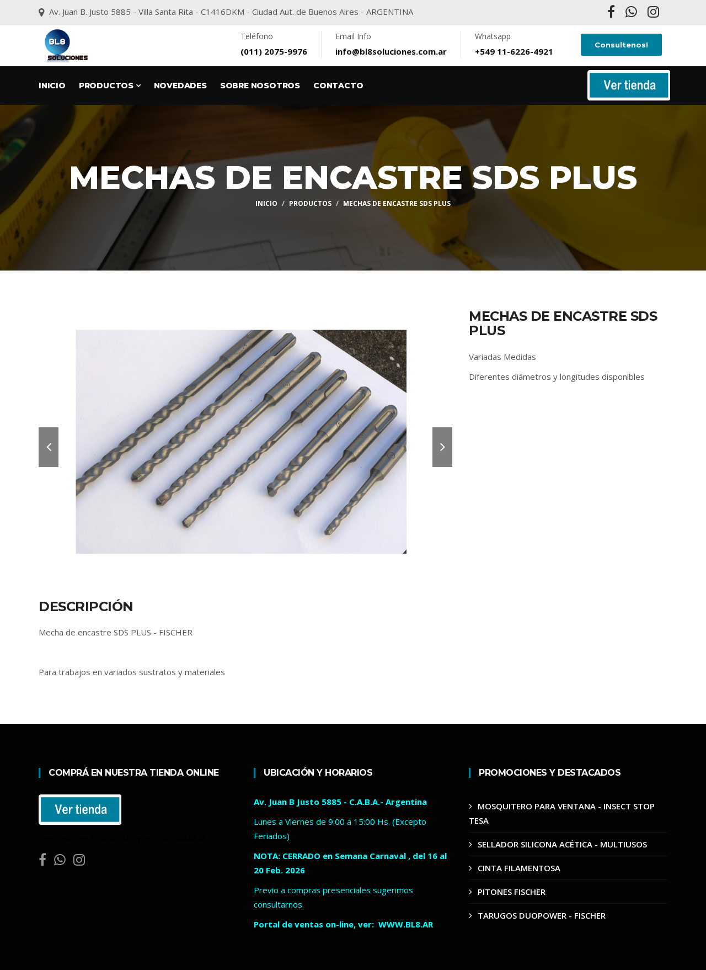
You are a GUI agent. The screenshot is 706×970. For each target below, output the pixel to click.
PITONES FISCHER (511, 891)
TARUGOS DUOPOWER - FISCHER (542, 915)
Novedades (180, 86)
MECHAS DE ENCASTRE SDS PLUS (397, 203)
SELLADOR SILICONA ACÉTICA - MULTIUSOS (562, 844)
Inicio (52, 86)
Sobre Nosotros (260, 86)
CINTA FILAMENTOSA (519, 867)
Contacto (338, 86)
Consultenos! (621, 44)
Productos (110, 86)
